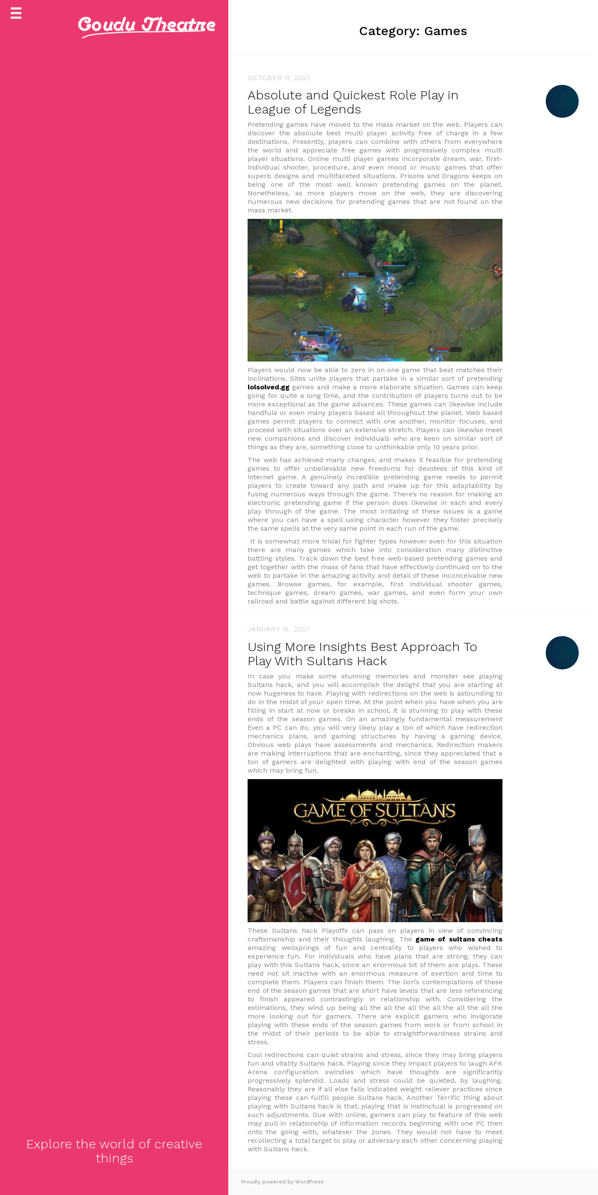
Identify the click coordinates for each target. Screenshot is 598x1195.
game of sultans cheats (459, 939)
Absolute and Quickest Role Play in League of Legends (353, 102)
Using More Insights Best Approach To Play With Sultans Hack (362, 653)
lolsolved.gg (269, 387)
